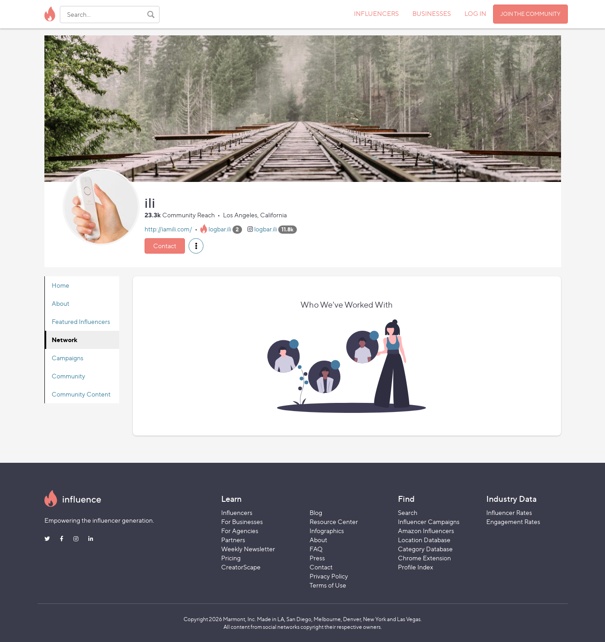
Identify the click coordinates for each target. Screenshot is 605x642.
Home (60, 285)
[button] (196, 246)
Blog (316, 512)
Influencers (236, 512)
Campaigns (67, 358)
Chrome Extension (424, 558)
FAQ (316, 549)
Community (68, 376)
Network (64, 339)
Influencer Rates (509, 512)
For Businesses (242, 521)
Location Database (424, 540)
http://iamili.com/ (168, 229)
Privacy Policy (329, 576)
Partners (233, 540)
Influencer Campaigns (429, 521)
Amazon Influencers (426, 530)
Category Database (425, 549)
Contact (164, 246)
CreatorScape (241, 567)
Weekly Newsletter (248, 549)
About (60, 303)
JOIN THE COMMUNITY (530, 13)
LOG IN (475, 13)
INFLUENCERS (376, 13)
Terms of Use (328, 585)
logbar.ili (219, 229)
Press (317, 558)
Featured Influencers (81, 321)
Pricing (231, 558)
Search (407, 512)
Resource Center (334, 521)
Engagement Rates (513, 521)
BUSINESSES (431, 13)
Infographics (327, 530)
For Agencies (239, 530)
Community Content (81, 394)
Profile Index (415, 567)
